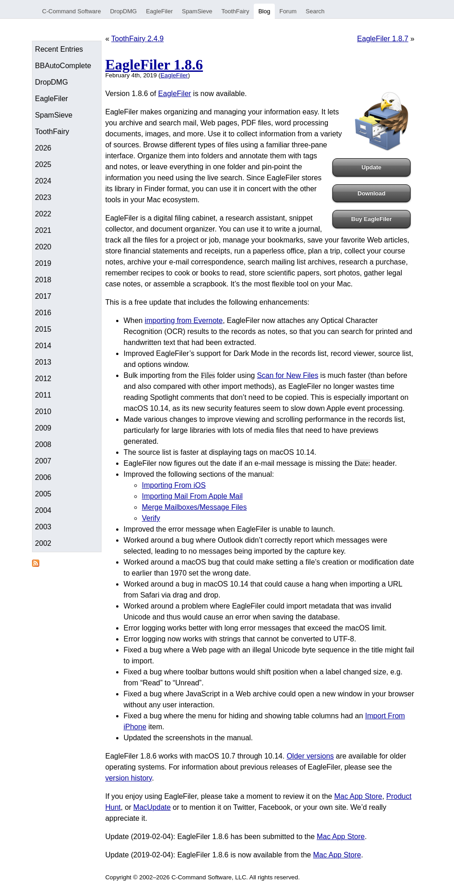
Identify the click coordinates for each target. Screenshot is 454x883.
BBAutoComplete (63, 66)
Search (315, 11)
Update (371, 167)
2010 (43, 411)
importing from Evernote (183, 320)
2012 (43, 378)
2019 (43, 263)
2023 (43, 197)
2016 (43, 313)
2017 (43, 296)
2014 (43, 346)
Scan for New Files (287, 375)
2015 (43, 329)
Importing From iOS (174, 485)
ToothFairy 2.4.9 (137, 39)
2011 (43, 395)
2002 (43, 543)
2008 (43, 444)
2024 (43, 181)
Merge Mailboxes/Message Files (194, 507)
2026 (43, 148)
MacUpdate (152, 807)
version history (128, 778)
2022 (43, 214)
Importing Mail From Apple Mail (192, 496)
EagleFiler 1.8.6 (154, 64)
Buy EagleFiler (371, 218)
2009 (43, 428)
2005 (43, 494)
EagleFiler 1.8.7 (382, 39)
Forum (288, 11)
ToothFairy (235, 11)
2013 (43, 362)
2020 (43, 247)
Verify (151, 518)
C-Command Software (71, 11)
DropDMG (123, 11)
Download (371, 193)
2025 (43, 164)
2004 (43, 510)
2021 (43, 230)
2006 (43, 477)
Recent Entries (59, 49)
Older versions (310, 756)
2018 (43, 280)
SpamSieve (197, 11)
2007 (43, 461)
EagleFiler (159, 11)
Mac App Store (358, 796)
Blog (264, 11)
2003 (43, 527)
